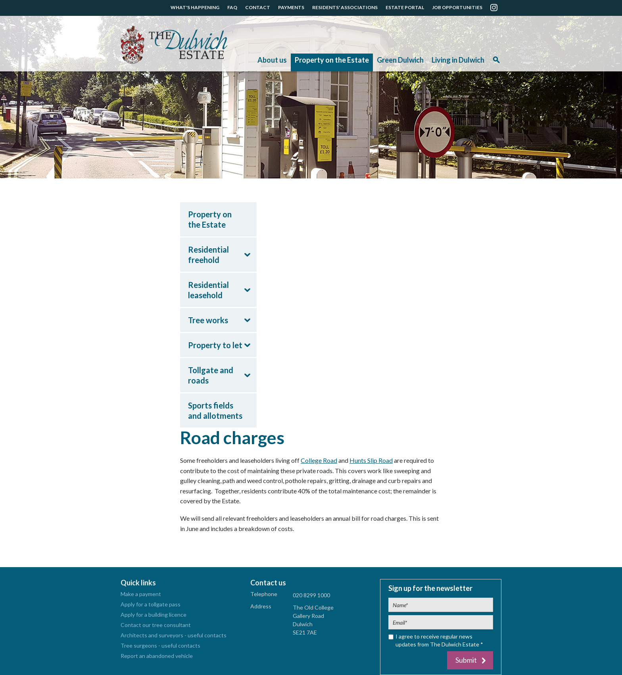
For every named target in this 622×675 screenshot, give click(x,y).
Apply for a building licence (153, 614)
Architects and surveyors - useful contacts (174, 635)
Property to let (215, 345)
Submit (466, 660)
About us (272, 60)
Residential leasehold (208, 290)
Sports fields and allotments (215, 410)
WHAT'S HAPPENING (195, 7)
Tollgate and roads (210, 375)
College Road (319, 460)
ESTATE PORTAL (405, 7)
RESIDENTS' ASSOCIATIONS (345, 7)
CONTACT (257, 7)
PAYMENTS (291, 7)
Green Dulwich (400, 60)
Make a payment (141, 594)
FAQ (232, 7)
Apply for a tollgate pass (150, 604)
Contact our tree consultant (156, 624)
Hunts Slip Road (371, 460)
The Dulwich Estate (174, 45)
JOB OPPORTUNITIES (457, 7)
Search (496, 62)
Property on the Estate (332, 60)
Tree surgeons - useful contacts (160, 645)
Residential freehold (208, 255)
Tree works (208, 320)
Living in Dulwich (458, 60)
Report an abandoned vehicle (157, 655)
